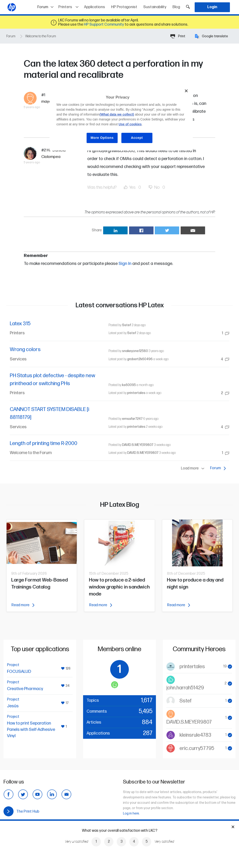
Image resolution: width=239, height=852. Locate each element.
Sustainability (154, 7)
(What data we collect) (117, 114)
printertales (136, 393)
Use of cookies (130, 124)
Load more (193, 468)
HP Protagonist (124, 7)
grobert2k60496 (140, 359)
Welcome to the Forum (40, 36)
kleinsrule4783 (195, 735)
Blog (176, 7)
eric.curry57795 (196, 748)
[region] (121, 118)
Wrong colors (25, 349)
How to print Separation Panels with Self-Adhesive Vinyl (31, 729)
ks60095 (129, 385)
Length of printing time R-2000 (43, 443)
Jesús (13, 706)
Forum (46, 5)
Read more (22, 605)
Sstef (126, 325)
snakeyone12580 (135, 351)
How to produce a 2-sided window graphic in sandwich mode (119, 587)
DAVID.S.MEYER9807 (137, 445)
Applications (94, 7)
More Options (102, 138)
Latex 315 (20, 324)
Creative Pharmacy (25, 688)
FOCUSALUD (19, 671)
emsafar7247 (132, 419)
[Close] (186, 91)
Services (18, 359)
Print (177, 36)
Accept (137, 138)
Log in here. (131, 813)
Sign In (125, 263)
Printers (65, 7)
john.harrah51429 (185, 688)
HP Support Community (104, 24)
